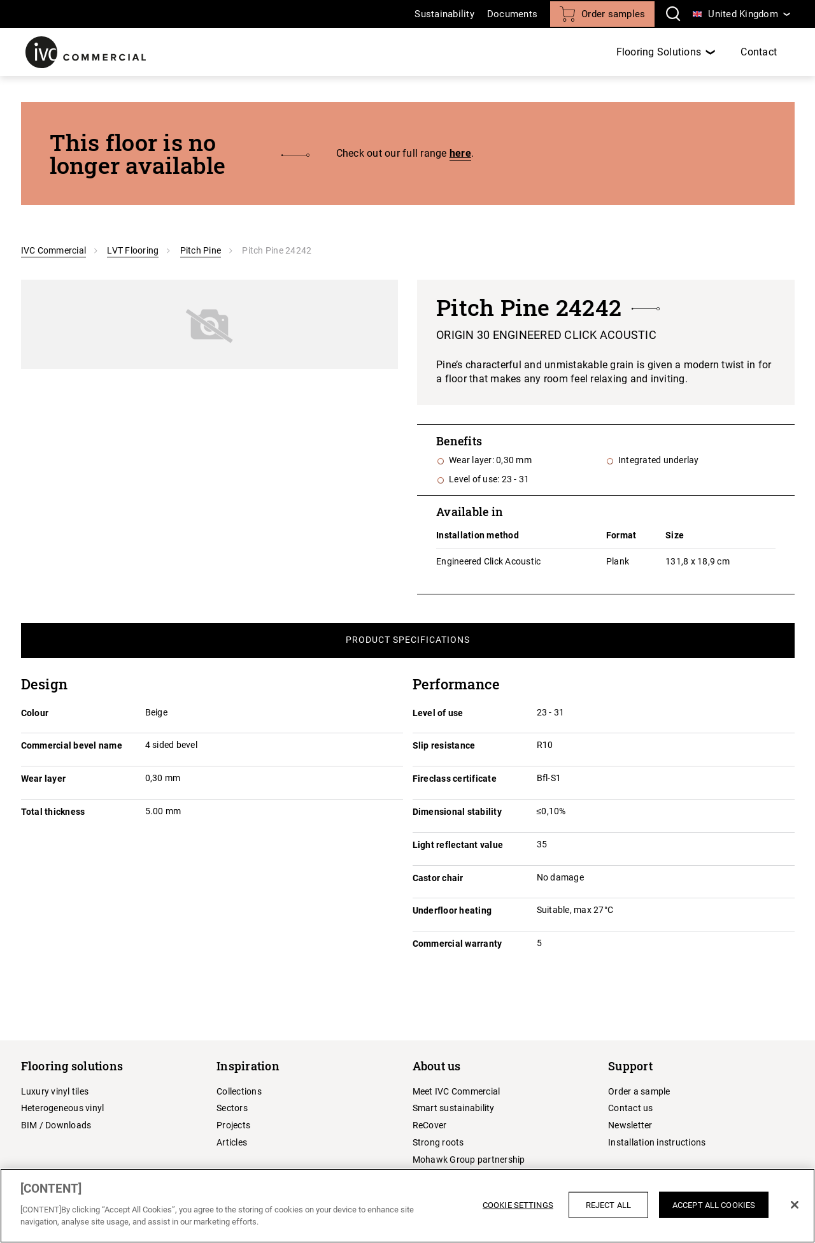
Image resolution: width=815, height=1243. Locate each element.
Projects (233, 1125)
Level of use (438, 713)
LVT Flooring (133, 250)
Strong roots (438, 1142)
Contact (759, 52)
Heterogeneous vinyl (62, 1108)
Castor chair (438, 878)
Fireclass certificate (455, 778)
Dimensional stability (457, 812)
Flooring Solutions (659, 52)
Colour (35, 713)
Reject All (608, 1204)
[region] (407, 1205)
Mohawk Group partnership (469, 1159)
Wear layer (43, 778)
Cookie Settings (518, 1204)
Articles (231, 1142)
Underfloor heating (452, 910)
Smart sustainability (454, 1108)
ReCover (430, 1125)
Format (621, 535)
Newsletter (630, 1125)
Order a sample (639, 1091)
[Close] (795, 1205)
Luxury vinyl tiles (55, 1091)
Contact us (630, 1108)
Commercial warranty (457, 943)
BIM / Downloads (56, 1125)
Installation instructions (656, 1142)
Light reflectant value (458, 845)
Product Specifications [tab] (408, 640)
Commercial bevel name (71, 745)
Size (674, 535)
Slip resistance (444, 745)
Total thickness (53, 812)
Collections (239, 1091)
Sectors (232, 1108)
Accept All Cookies (713, 1204)
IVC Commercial (54, 250)
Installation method (477, 535)
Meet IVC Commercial (456, 1091)
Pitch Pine (201, 250)
